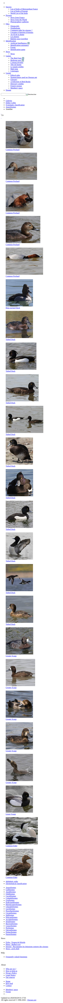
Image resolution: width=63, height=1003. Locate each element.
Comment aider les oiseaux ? (21, 30)
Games (8, 56)
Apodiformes (11, 892)
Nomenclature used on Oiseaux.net (23, 77)
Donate (8, 90)
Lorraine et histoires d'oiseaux (21, 32)
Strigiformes (10, 922)
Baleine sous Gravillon (19, 39)
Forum (13, 47)
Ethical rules (15, 75)
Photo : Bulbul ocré (13, 944)
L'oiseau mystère (16, 63)
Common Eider (11, 846)
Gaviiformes (10, 909)
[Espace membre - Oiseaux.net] (12, 990)
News (8, 52)
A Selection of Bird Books (20, 82)
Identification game (17, 50)
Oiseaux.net (31, 1000)
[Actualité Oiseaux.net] (9, 983)
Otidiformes (10, 894)
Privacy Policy (11, 973)
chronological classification (16, 884)
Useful (8, 73)
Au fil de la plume (17, 35)
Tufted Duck (10, 340)
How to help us (11, 971)
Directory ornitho (17, 84)
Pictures (9, 15)
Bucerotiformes (12, 924)
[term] (13, 94)
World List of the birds (19, 13)
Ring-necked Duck (13, 308)
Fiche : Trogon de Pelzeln (15, 942)
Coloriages (14, 71)
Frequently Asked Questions (16, 957)
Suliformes (10, 915)
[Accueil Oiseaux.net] (8, 981)
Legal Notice (11, 975)
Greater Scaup (11, 656)
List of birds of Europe (19, 11)
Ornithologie (15, 28)
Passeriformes (11, 934)
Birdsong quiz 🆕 (17, 60)
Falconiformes (11, 930)
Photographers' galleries (19, 22)
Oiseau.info (14, 26)
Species (9, 7)
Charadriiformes (12, 907)
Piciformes (10, 928)
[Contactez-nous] (9, 986)
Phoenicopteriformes (13, 905)
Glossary (13, 80)
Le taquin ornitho (17, 67)
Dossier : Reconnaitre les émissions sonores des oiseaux (27, 947)
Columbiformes (12, 898)
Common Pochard (12, 150)
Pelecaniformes (11, 917)
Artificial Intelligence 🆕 (20, 43)
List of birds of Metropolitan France (24, 9)
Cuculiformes (11, 896)
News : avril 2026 (12, 949)
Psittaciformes (11, 932)
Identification (11, 41)
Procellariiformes (12, 911)
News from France (17, 18)
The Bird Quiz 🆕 (17, 58)
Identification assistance (19, 45)
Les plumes (14, 37)
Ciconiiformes (11, 913)
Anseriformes (11, 107)
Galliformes (10, 890)
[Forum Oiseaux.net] (8, 992)
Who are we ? (11, 969)
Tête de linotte (15, 65)
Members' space (16, 88)
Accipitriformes (12, 919)
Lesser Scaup (11, 814)
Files (7, 24)
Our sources (10, 977)
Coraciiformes (11, 926)
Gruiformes (10, 900)
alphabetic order (12, 881)
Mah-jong (14, 69)
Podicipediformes (12, 902)
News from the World (18, 20)
